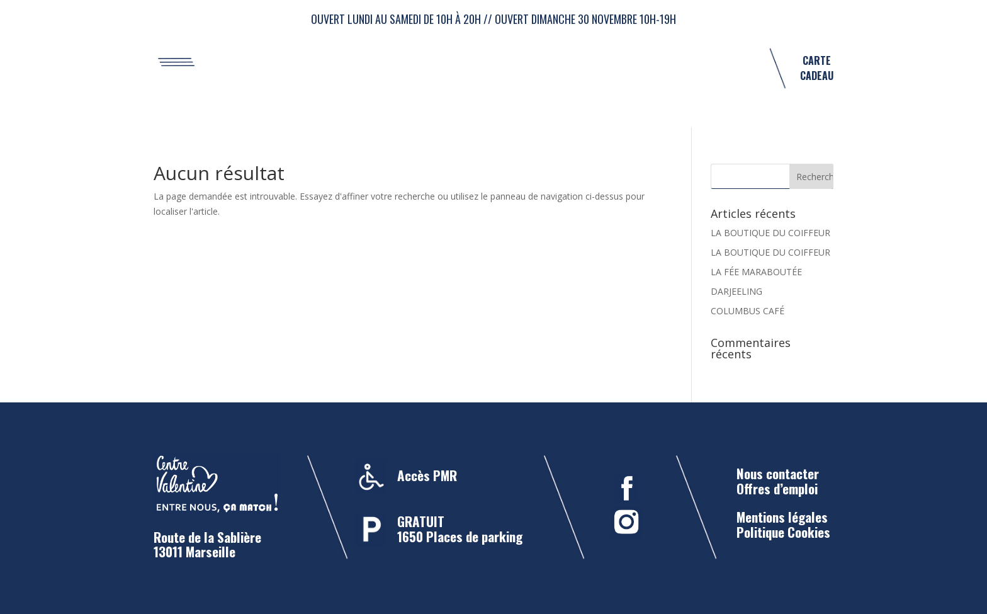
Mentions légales (782, 516)
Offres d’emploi (777, 488)
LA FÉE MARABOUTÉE (756, 272)
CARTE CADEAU (816, 68)
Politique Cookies (783, 532)
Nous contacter (777, 473)
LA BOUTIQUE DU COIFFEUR (770, 233)
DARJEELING (736, 291)
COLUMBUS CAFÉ (747, 311)
